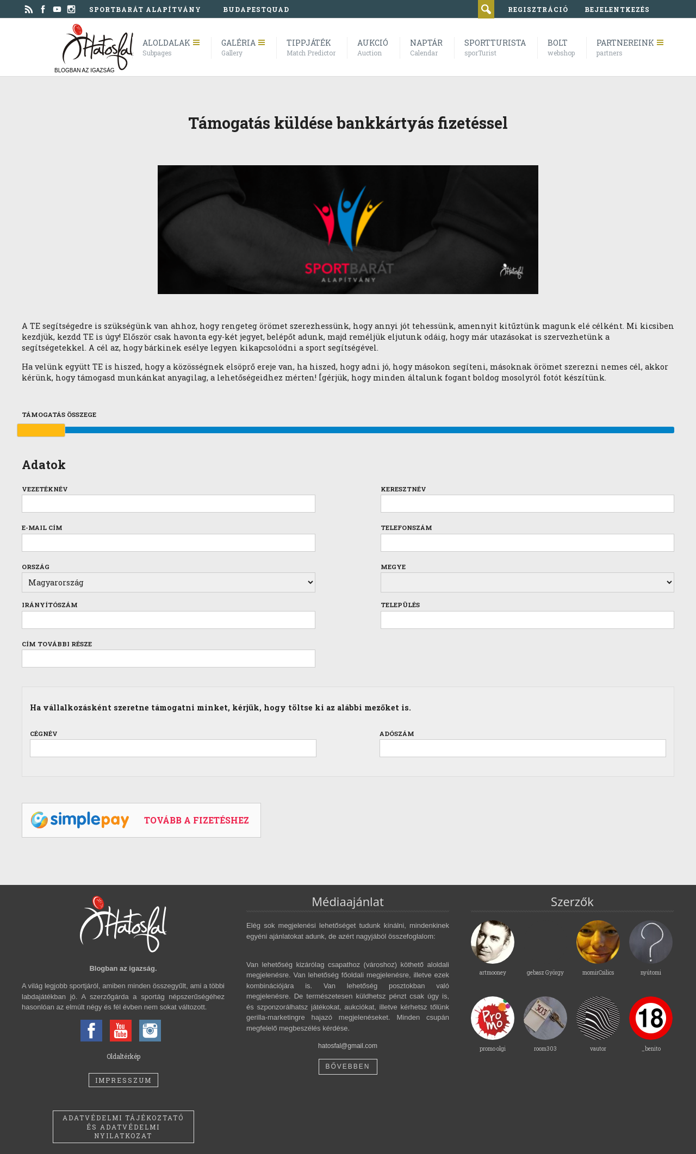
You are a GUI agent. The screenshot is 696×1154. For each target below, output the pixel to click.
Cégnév (44, 733)
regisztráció (538, 9)
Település (400, 605)
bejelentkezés (617, 9)
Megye (393, 567)
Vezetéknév (45, 489)
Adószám (397, 733)
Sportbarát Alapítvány (145, 9)
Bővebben (347, 1066)
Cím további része (57, 644)
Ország (35, 567)
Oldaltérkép (123, 1056)
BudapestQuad (256, 9)
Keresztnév (403, 489)
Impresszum (123, 1080)
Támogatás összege (59, 414)
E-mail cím (42, 527)
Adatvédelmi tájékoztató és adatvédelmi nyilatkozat (123, 1126)
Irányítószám (50, 605)
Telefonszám (406, 527)
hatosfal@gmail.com (347, 1046)
